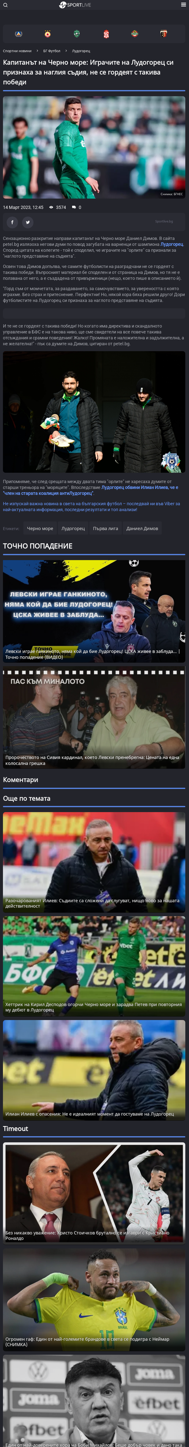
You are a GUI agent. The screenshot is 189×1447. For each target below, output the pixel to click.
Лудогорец (171, 244)
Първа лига (105, 528)
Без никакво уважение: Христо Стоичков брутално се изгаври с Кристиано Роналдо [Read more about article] (87, 1235)
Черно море (40, 528)
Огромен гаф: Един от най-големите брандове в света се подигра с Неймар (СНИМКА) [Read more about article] (87, 1341)
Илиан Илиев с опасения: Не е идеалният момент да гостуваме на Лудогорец (89, 1114)
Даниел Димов (142, 528)
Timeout (15, 1128)
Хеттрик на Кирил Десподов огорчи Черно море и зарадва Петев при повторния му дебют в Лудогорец (93, 1007)
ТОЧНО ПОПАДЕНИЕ (37, 545)
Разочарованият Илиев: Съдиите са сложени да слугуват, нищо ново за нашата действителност (92, 903)
